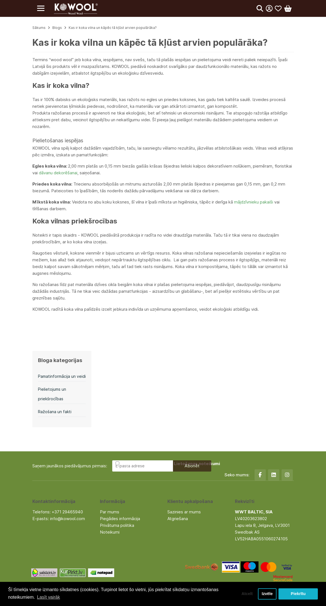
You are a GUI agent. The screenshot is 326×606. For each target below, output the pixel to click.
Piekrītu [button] (298, 594)
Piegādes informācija (120, 518)
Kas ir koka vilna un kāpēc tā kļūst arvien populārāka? (113, 28)
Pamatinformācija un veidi (62, 376)
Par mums (109, 511)
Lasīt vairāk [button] (48, 597)
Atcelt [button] (247, 594)
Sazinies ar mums (184, 511)
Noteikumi (110, 532)
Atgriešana (177, 518)
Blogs (57, 28)
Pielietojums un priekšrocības (52, 394)
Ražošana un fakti (54, 411)
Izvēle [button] (267, 594)
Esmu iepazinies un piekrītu (170, 463)
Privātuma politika (117, 525)
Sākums (39, 28)
